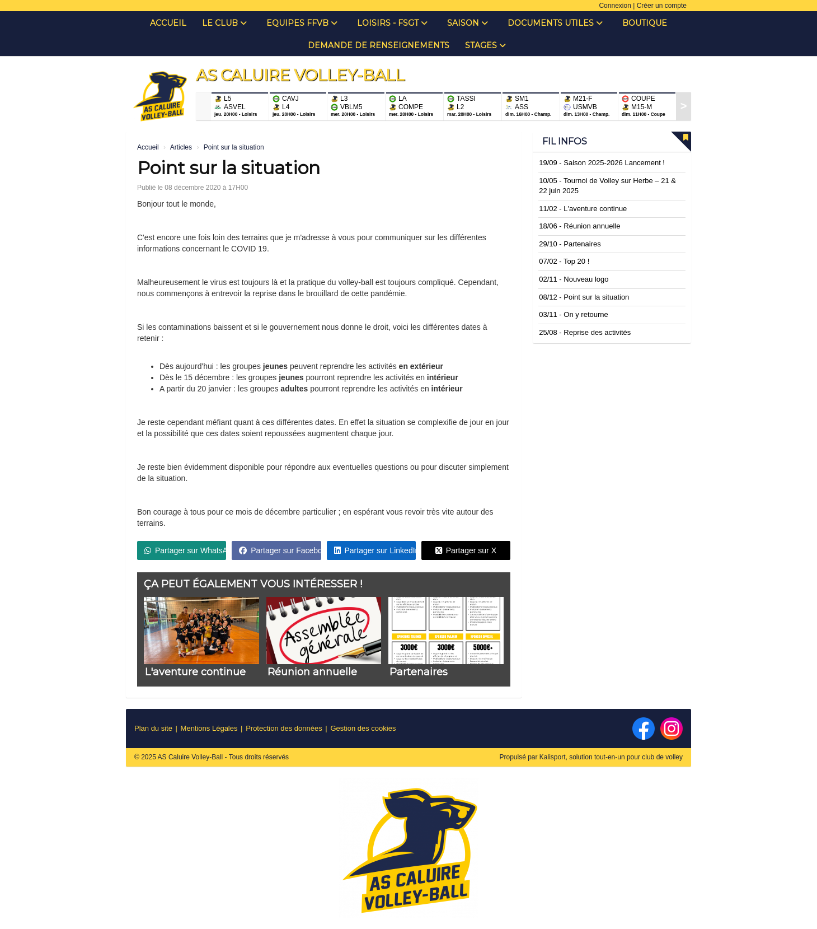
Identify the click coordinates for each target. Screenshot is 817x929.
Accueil (168, 23)
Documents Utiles (555, 23)
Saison (467, 23)
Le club (224, 23)
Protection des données (284, 728)
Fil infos (564, 141)
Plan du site (153, 728)
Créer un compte (662, 6)
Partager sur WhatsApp (185, 550)
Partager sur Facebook (280, 550)
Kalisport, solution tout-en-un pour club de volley (611, 757)
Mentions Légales (209, 728)
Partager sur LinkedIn (375, 550)
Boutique (644, 23)
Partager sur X (465, 550)
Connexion (615, 6)
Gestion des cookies (363, 728)
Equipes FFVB (301, 23)
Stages (485, 45)
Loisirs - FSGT (392, 23)
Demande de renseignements (378, 45)
